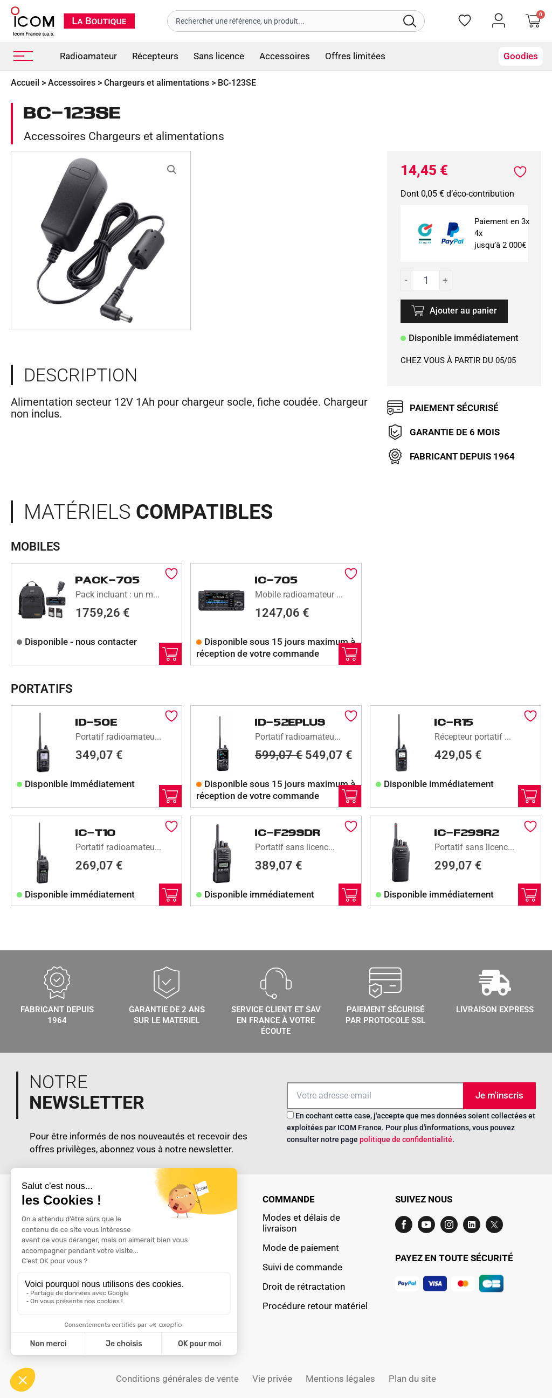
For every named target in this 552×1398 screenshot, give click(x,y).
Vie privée (272, 1378)
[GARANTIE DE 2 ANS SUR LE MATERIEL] (166, 982)
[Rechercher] (411, 21)
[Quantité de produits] (426, 280)
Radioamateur (88, 56)
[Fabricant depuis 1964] (57, 982)
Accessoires (284, 56)
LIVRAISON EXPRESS (495, 1009)
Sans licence (219, 56)
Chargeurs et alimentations (156, 83)
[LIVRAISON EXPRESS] (495, 982)
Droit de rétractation (304, 1286)
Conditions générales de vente (177, 1378)
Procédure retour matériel (315, 1305)
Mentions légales (340, 1378)
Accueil (25, 83)
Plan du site (412, 1378)
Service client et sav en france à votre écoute (276, 1020)
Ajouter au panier (463, 310)
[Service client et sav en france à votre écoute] (276, 982)
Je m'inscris (499, 1095)
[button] (172, 169)
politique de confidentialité (406, 1139)
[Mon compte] (498, 20)
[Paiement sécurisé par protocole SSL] (385, 982)
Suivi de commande (302, 1267)
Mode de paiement (301, 1247)
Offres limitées (355, 56)
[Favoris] (464, 20)
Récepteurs (155, 56)
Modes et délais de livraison (301, 1223)
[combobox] (283, 21)
